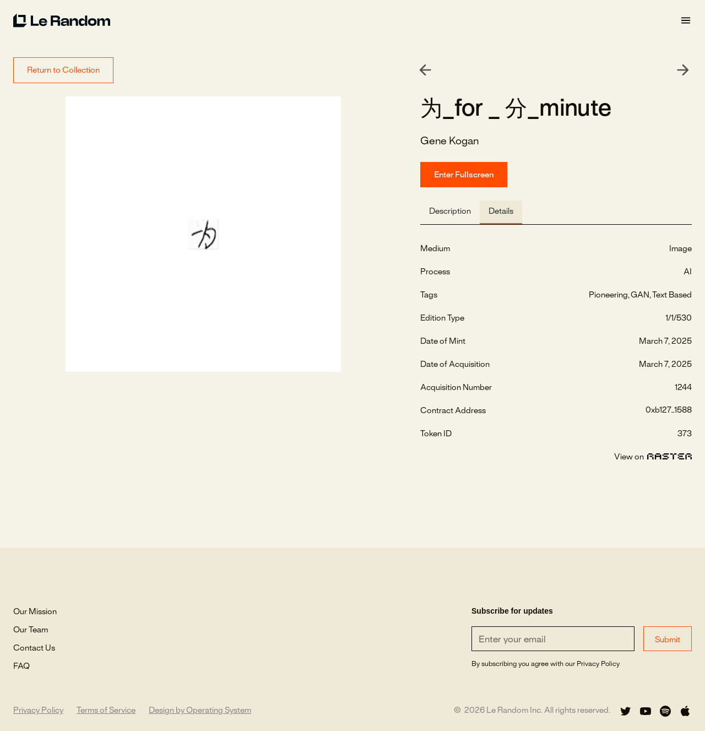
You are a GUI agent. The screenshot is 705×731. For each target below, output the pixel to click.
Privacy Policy (38, 710)
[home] (346, 20)
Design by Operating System (200, 710)
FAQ (21, 666)
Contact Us (34, 648)
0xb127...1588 (669, 410)
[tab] (450, 212)
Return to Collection (63, 70)
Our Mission (35, 612)
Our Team (30, 630)
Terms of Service (106, 710)
